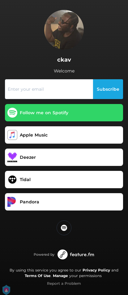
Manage (60, 275)
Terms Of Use (38, 275)
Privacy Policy (96, 270)
